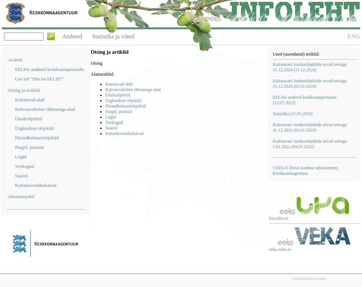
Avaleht (15, 60)
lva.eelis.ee (278, 218)
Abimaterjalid (21, 196)
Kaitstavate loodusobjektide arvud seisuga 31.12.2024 (310, 67)
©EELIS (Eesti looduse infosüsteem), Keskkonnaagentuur (306, 170)
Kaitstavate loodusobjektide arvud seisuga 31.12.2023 (310, 83)
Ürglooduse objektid (34, 128)
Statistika (293, 113)
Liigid (21, 156)
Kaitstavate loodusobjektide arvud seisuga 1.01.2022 (310, 144)
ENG (353, 36)
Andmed (72, 36)
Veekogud (24, 166)
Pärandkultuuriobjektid (37, 137)
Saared (21, 175)
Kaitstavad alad (30, 99)
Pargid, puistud (29, 147)
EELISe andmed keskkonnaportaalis (49, 69)
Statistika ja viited (113, 36)
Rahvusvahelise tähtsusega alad (45, 109)
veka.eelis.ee (280, 249)
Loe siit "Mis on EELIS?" (39, 79)
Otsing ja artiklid (24, 90)
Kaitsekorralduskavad (35, 185)
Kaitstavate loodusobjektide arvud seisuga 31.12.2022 (310, 127)
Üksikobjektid (28, 118)
